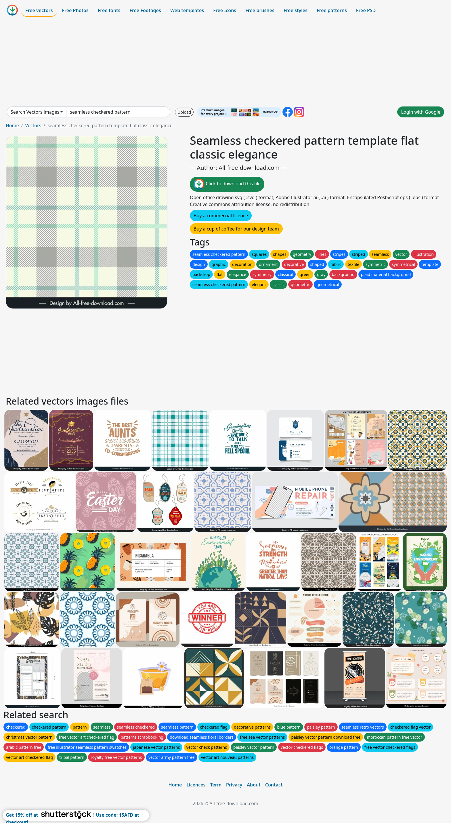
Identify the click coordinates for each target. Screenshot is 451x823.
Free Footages (145, 10)
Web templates (187, 10)
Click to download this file (227, 184)
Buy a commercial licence (221, 215)
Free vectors (39, 10)
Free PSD (366, 10)
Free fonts (109, 10)
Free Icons (224, 10)
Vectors (33, 125)
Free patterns (332, 10)
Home (12, 125)
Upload (184, 112)
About (253, 785)
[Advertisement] (225, 61)
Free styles (295, 10)
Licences (195, 785)
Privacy (234, 785)
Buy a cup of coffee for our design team (236, 229)
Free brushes (259, 10)
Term (215, 785)
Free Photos (75, 10)
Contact (274, 785)
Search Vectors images (35, 112)
